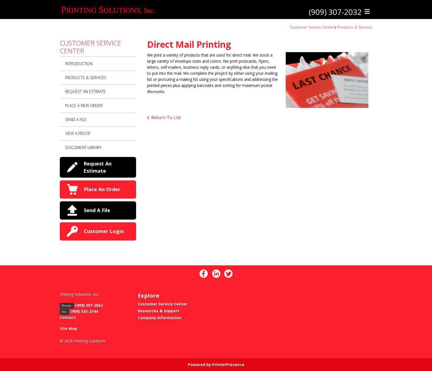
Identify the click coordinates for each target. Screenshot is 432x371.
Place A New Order (83, 105)
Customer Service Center (312, 27)
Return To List (166, 117)
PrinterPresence (228, 364)
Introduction (79, 63)
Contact (68, 317)
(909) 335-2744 (84, 311)
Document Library (83, 147)
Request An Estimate (85, 91)
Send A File (76, 119)
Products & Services (354, 27)
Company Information (159, 317)
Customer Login (104, 231)
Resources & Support (158, 310)
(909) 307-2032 (335, 12)
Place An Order (102, 189)
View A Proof (78, 133)
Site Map (68, 328)
